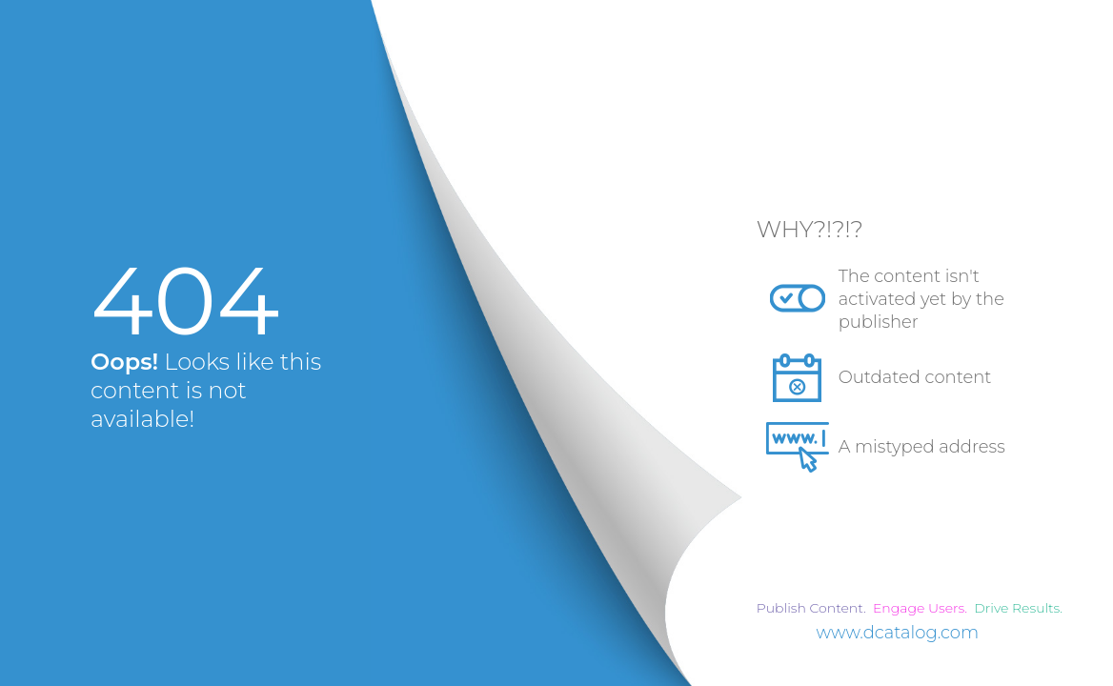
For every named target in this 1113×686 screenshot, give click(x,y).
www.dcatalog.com (898, 632)
